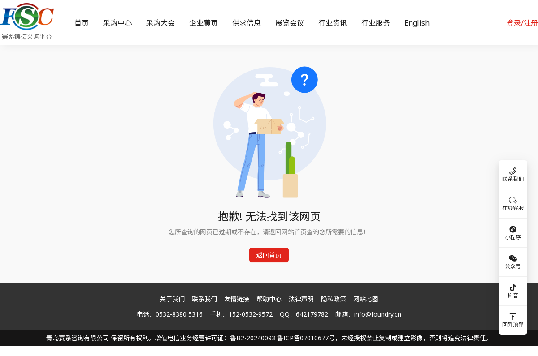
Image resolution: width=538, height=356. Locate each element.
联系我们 (204, 299)
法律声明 (301, 299)
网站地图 (365, 299)
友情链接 (236, 299)
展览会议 (289, 23)
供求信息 (246, 23)
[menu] (280, 22)
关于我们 (172, 299)
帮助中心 (269, 299)
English (417, 23)
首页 (81, 23)
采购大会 (160, 23)
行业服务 (375, 23)
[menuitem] (81, 22)
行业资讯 (332, 23)
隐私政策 (333, 299)
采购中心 (117, 23)
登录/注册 (522, 23)
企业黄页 (203, 23)
